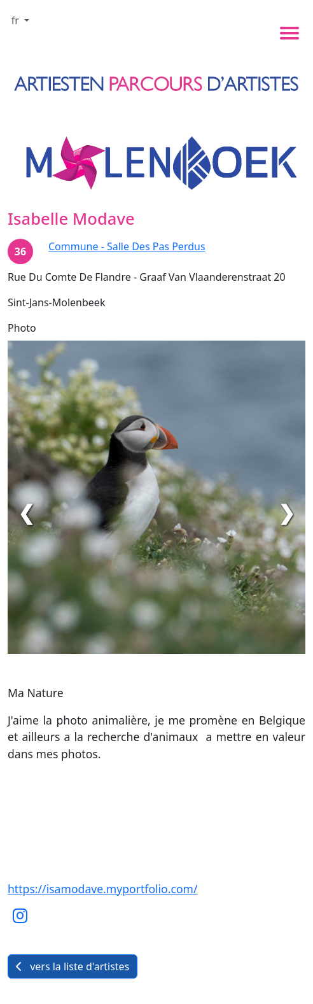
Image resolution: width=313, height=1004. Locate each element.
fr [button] (16, 20)
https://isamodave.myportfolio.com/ (103, 888)
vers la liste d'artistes (72, 966)
